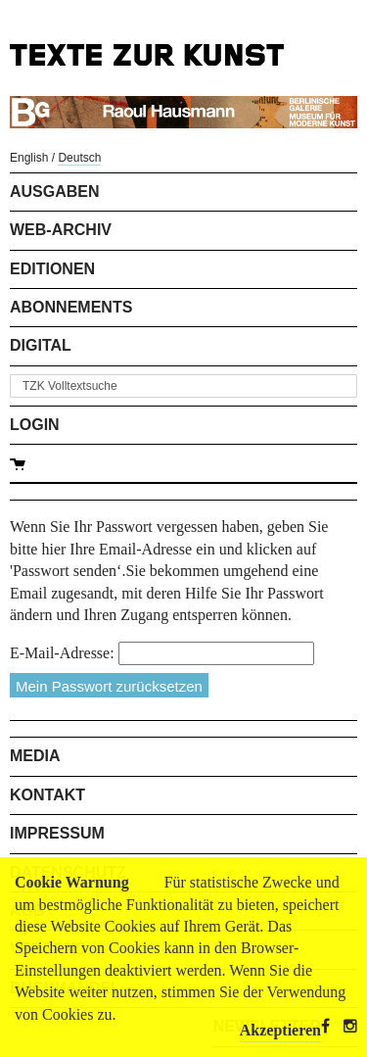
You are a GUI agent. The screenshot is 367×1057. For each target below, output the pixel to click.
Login (35, 424)
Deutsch (79, 158)
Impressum (57, 833)
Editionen (52, 269)
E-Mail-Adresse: (62, 653)
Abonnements (71, 307)
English (29, 158)
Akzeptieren (280, 1030)
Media (35, 755)
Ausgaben (55, 191)
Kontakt (47, 795)
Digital (40, 345)
